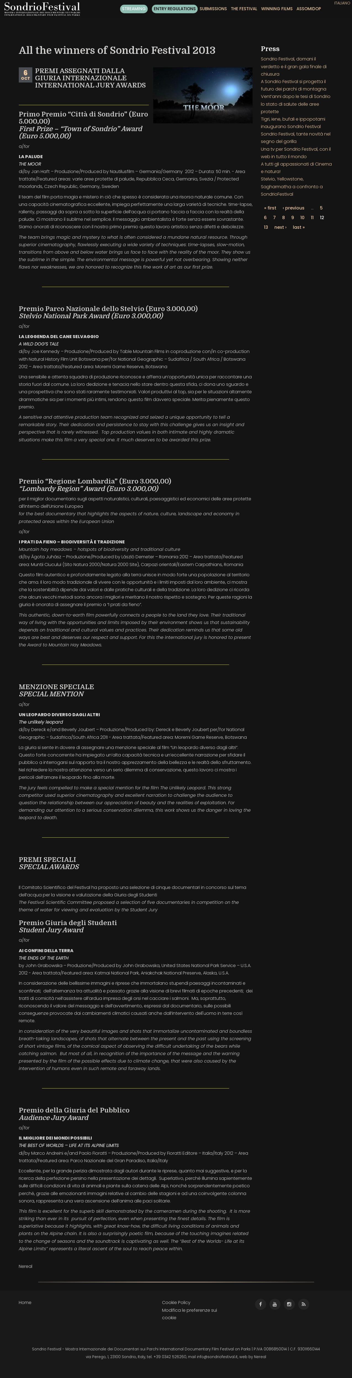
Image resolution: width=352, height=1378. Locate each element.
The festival (244, 9)
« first (270, 208)
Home (25, 1302)
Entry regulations (175, 9)
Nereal (260, 1357)
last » (299, 227)
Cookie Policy (176, 1302)
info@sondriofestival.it (217, 1357)
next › (280, 227)
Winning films (277, 9)
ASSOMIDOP (309, 9)
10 (302, 217)
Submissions (213, 9)
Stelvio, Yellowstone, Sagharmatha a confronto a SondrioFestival (292, 186)
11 (312, 217)
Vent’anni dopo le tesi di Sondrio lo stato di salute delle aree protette (295, 104)
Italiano (342, 3)
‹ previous (294, 208)
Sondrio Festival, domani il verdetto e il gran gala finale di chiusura (294, 66)
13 (266, 227)
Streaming (134, 9)
